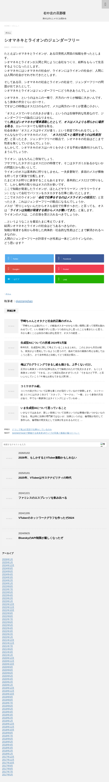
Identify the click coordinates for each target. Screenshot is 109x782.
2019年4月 (7, 712)
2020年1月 (7, 685)
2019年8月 (7, 700)
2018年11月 (8, 727)
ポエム (8, 294)
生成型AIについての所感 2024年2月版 (44, 342)
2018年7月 (7, 736)
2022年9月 (7, 613)
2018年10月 (8, 730)
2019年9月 (7, 697)
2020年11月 (8, 661)
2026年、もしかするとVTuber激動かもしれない (47, 457)
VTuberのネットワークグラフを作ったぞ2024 (46, 517)
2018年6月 (7, 739)
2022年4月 (7, 628)
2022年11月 (8, 607)
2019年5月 (7, 709)
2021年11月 (8, 643)
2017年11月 (8, 760)
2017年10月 (8, 762)
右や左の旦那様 (54, 13)
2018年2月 (7, 751)
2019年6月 (7, 706)
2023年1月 (7, 601)
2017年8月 (7, 768)
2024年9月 (7, 568)
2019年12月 (8, 688)
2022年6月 (7, 622)
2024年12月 (8, 565)
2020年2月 (7, 682)
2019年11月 (8, 691)
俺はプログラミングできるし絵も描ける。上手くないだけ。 (57, 364)
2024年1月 (7, 583)
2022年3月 (7, 631)
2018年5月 (7, 742)
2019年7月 (7, 703)
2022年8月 (7, 616)
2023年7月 (7, 589)
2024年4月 (7, 574)
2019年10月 (8, 694)
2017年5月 (7, 774)
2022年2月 (7, 634)
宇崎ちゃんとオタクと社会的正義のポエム (46, 320)
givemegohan (24, 301)
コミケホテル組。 (31, 386)
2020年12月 (8, 658)
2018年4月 (7, 745)
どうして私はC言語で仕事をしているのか (32, 429)
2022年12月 (8, 604)
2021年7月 (7, 646)
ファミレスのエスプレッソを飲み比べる (42, 497)
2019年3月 (7, 715)
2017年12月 (8, 757)
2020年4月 (7, 679)
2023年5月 (7, 592)
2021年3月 (7, 652)
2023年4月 (7, 595)
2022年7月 (7, 619)
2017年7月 (7, 771)
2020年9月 (7, 667)
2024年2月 (7, 580)
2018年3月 (7, 748)
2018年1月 (7, 754)
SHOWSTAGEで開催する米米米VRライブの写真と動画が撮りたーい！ (46, 433)
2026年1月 (7, 559)
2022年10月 (8, 610)
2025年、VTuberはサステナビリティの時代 (44, 477)
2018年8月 (7, 733)
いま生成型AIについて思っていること (43, 407)
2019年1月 (7, 721)
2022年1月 (7, 637)
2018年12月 (8, 724)
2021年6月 (7, 649)
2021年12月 (8, 640)
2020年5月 (7, 676)
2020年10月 (8, 664)
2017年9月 (7, 765)
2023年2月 (7, 598)
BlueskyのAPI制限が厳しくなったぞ (40, 537)
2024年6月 (7, 571)
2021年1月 (7, 655)
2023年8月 (7, 586)
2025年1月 (7, 562)
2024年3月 (7, 577)
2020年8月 (7, 670)
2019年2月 (7, 718)
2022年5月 (7, 625)
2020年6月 (7, 673)
